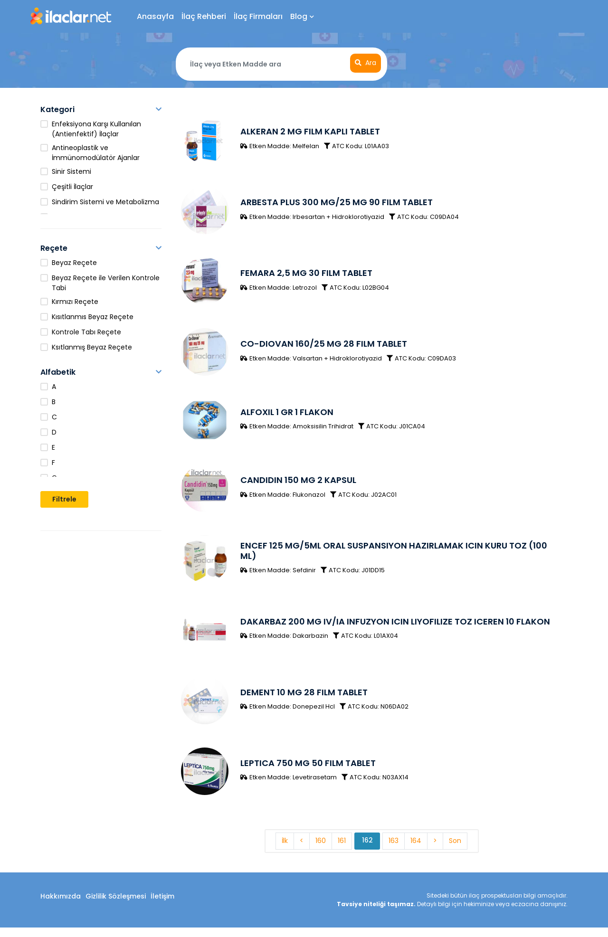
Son (455, 850)
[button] (159, 109)
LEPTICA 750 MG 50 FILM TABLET (307, 772)
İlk (285, 850)
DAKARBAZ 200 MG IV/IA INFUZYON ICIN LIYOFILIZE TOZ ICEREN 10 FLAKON (395, 628)
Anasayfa (155, 16)
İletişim (162, 905)
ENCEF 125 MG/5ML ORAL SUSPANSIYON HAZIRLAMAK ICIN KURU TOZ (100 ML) (393, 557)
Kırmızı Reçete (75, 301)
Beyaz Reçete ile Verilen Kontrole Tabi (106, 283)
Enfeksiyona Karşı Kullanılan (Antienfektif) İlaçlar (96, 129)
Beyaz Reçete (74, 262)
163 (394, 850)
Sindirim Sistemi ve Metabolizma (105, 202)
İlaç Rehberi (203, 16)
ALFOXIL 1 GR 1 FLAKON (286, 416)
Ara (365, 63)
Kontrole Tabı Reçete (86, 332)
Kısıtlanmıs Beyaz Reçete (92, 317)
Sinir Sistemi (71, 171)
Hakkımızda (60, 905)
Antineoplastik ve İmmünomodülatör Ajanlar (96, 152)
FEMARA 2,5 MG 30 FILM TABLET (306, 275)
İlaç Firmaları (258, 16)
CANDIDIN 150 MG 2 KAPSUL (298, 485)
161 (342, 850)
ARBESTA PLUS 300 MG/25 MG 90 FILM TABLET (336, 203)
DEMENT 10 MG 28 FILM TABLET (303, 700)
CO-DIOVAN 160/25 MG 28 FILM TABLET (323, 347)
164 (416, 850)
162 (367, 850)
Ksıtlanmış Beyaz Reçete (92, 347)
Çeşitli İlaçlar (72, 186)
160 (320, 850)
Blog (302, 16)
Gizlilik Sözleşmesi (116, 905)
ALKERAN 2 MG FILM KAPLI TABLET (310, 132)
